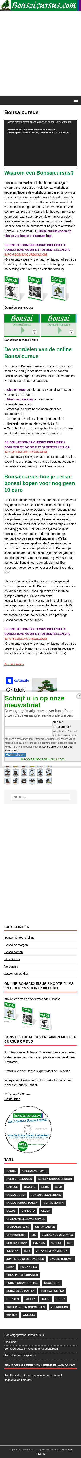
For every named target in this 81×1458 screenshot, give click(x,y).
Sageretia (51, 1282)
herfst (56, 1242)
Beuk (58, 1186)
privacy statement (48, 746)
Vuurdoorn (59, 1307)
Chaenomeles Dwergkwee (25, 1219)
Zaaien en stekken (16, 973)
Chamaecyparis (17, 1226)
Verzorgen (11, 966)
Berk (45, 1186)
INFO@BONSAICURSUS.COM (25, 254)
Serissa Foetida (52, 1290)
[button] (75, 100)
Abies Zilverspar (34, 1171)
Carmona (28, 1210)
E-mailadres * (62, 727)
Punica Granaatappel (22, 1282)
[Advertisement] (40, 53)
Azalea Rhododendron (55, 1178)
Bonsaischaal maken (22, 1202)
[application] (40, 143)
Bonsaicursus (14, 664)
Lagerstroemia (61, 1259)
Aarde (11, 1171)
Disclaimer (10, 1341)
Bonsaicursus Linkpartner (20, 1355)
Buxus (11, 1210)
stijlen (30, 1299)
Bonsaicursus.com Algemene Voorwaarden (31, 1348)
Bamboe (12, 1186)
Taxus (45, 1299)
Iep (69, 1242)
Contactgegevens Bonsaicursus (24, 1335)
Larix (10, 1267)
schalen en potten (20, 1290)
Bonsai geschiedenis (46, 1194)
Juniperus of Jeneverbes (25, 1259)
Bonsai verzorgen (16, 945)
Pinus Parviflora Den (22, 1275)
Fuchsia (39, 1242)
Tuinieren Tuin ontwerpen (25, 1307)
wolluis (29, 1315)
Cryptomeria (15, 1234)
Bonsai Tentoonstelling (19, 937)
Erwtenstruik (16, 1242)
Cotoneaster (45, 1226)
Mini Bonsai (12, 959)
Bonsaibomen (13, 952)
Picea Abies (28, 1267)
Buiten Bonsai (54, 1202)
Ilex (27, 1250)
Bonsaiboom (15, 1194)
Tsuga (60, 1299)
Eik (34, 1234)
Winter (11, 1315)
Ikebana (12, 1250)
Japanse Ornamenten (51, 1250)
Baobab (29, 1186)
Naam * (58, 722)
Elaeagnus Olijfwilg (57, 1234)
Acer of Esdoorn (19, 1178)
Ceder (45, 1210)
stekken (12, 1299)
